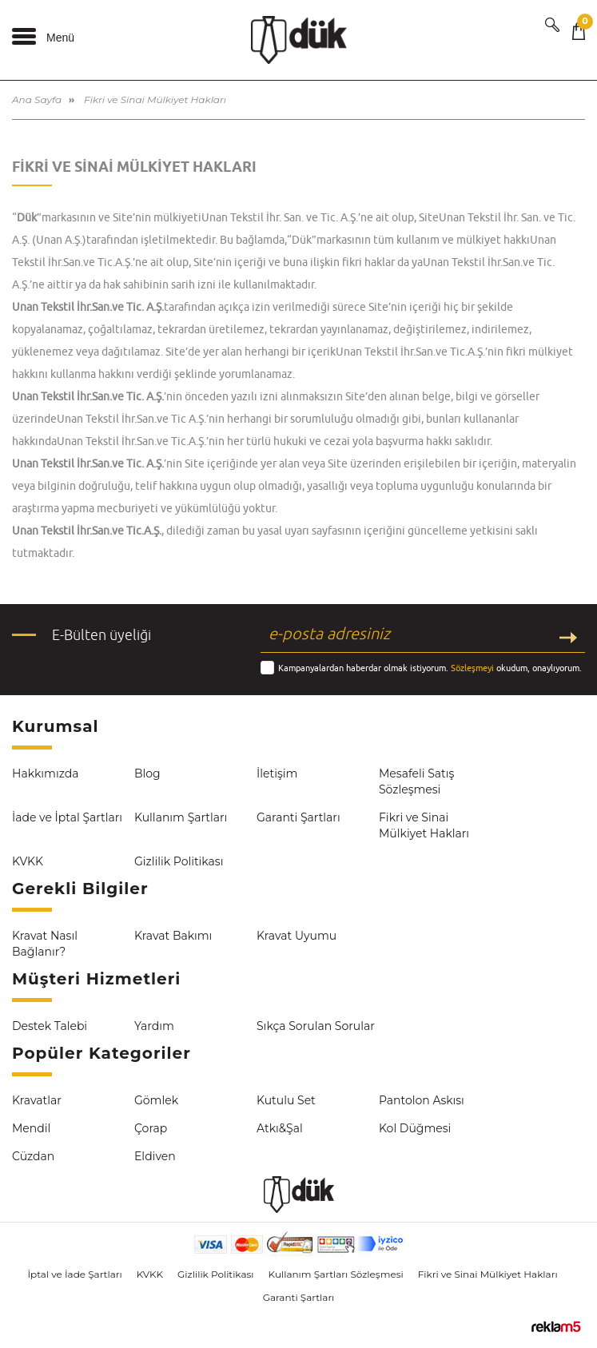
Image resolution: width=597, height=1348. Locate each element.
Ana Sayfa (37, 99)
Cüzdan (33, 1156)
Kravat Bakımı (173, 935)
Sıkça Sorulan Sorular (316, 1026)
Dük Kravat (299, 40)
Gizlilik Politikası (178, 861)
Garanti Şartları (298, 817)
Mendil (31, 1128)
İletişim (277, 773)
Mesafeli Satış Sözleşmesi (416, 781)
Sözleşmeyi (472, 667)
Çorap (150, 1128)
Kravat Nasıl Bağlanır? (45, 943)
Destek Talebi (49, 1026)
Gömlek (156, 1100)
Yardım (154, 1026)
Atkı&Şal (280, 1128)
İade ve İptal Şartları (67, 817)
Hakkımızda (45, 773)
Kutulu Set (286, 1100)
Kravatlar (37, 1100)
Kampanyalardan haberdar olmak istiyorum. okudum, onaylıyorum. (430, 667)
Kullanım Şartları (180, 817)
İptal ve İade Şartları (74, 1274)
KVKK (27, 861)
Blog (147, 773)
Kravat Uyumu (296, 935)
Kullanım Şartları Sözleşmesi (336, 1274)
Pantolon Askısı (421, 1100)
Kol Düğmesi (415, 1128)
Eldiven (155, 1156)
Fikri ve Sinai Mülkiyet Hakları (424, 825)
